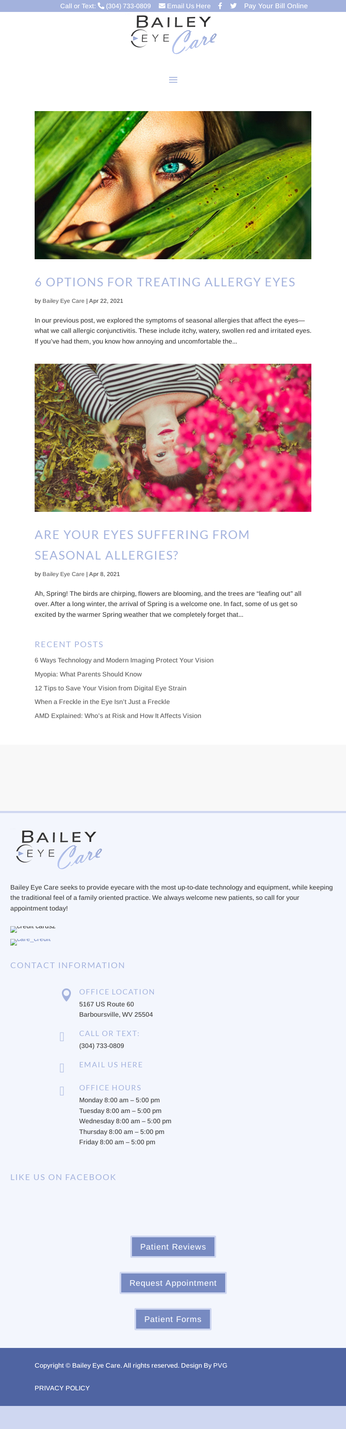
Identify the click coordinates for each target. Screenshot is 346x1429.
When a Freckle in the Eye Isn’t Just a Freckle (102, 701)
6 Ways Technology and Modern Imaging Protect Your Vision (124, 660)
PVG (220, 1365)
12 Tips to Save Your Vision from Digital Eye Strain (110, 688)
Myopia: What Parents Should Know (88, 674)
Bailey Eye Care (63, 300)
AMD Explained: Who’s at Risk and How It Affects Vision (118, 715)
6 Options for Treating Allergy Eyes (165, 281)
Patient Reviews (173, 1246)
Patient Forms (173, 1319)
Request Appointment (173, 1282)
